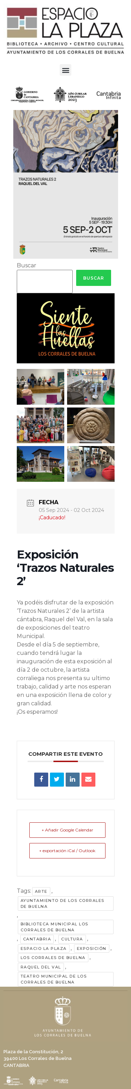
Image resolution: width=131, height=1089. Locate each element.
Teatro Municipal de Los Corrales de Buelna (54, 979)
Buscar (26, 265)
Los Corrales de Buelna (53, 957)
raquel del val (41, 967)
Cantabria (37, 939)
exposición (92, 948)
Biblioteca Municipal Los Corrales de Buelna (54, 927)
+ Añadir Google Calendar (67, 830)
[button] (65, 70)
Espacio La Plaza (44, 948)
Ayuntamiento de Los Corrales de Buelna (62, 903)
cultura (72, 939)
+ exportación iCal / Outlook (67, 850)
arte (41, 891)
